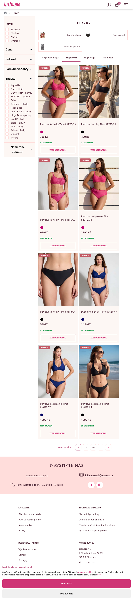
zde (99, 575)
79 (93, 447)
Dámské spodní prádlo (30, 514)
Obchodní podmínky (89, 514)
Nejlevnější (89, 57)
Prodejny (23, 560)
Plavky (21, 530)
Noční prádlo (25, 525)
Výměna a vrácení (27, 549)
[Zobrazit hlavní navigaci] (126, 5)
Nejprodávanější (50, 57)
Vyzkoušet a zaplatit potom (93, 530)
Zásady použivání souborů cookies (97, 525)
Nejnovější (71, 57)
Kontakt (22, 554)
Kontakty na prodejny (37, 475)
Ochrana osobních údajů (91, 519)
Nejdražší (108, 57)
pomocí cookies (85, 572)
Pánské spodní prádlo (29, 519)
